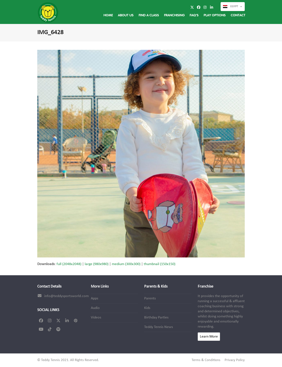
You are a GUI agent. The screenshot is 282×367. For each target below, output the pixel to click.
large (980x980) (96, 264)
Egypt (234, 6)
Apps (94, 298)
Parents (150, 298)
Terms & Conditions (206, 360)
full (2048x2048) (69, 264)
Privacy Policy (235, 360)
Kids (147, 308)
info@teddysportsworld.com (66, 296)
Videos (96, 318)
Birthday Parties (156, 318)
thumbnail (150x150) (159, 264)
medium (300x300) (126, 264)
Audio (95, 308)
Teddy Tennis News (158, 327)
